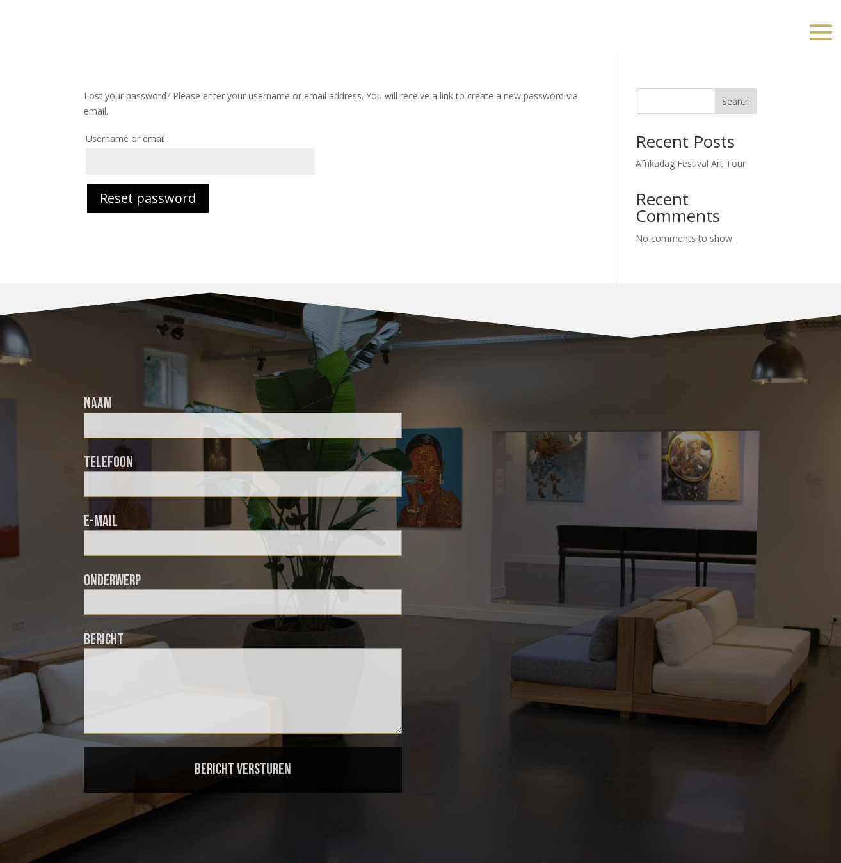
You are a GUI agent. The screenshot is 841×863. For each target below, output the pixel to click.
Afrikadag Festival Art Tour (691, 163)
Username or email (125, 138)
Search (736, 101)
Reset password (148, 198)
